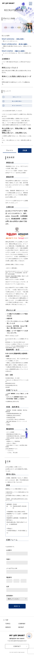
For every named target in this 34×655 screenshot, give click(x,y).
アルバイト (9, 150)
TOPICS (8, 624)
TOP (6, 620)
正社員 (25, 150)
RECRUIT (21, 627)
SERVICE (8, 627)
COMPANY (22, 624)
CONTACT (17, 646)
